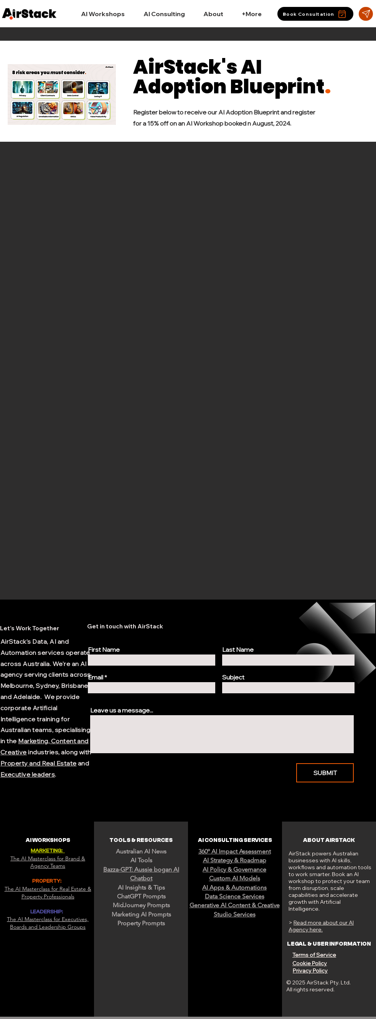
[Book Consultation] (315, 14)
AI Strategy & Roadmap (234, 860)
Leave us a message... (121, 710)
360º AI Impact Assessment (234, 851)
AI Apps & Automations (234, 887)
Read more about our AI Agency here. (321, 926)
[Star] (366, 14)
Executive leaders (27, 774)
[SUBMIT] (325, 772)
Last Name (238, 649)
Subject (233, 677)
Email (95, 677)
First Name (104, 649)
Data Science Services (234, 896)
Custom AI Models (234, 878)
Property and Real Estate (38, 763)
